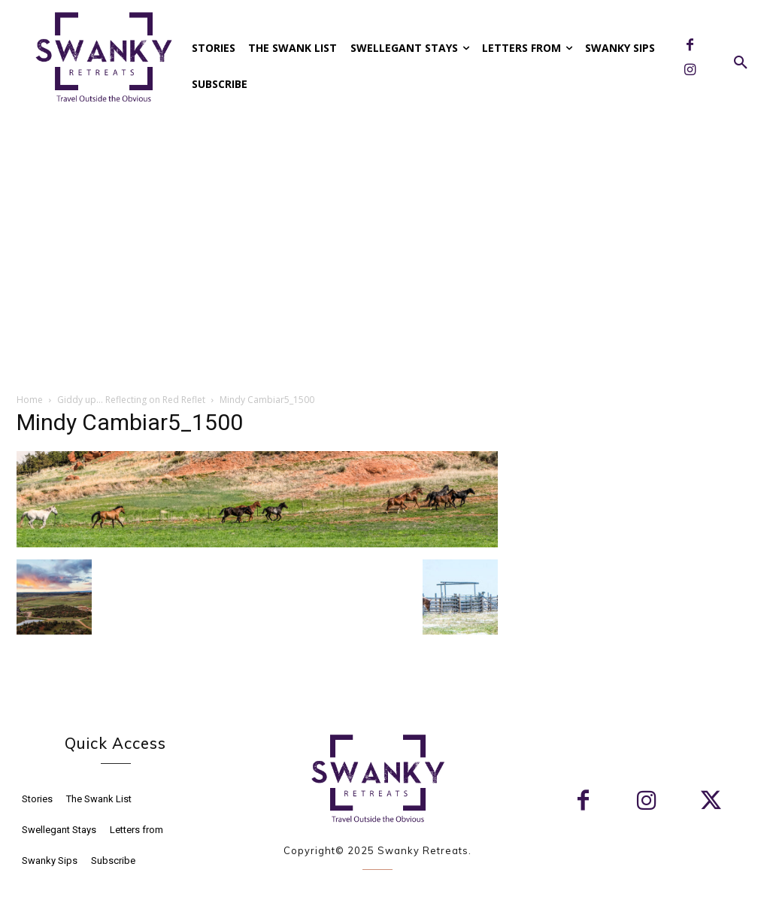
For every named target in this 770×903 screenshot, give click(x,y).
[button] (741, 63)
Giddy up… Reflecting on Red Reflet (131, 399)
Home (30, 399)
